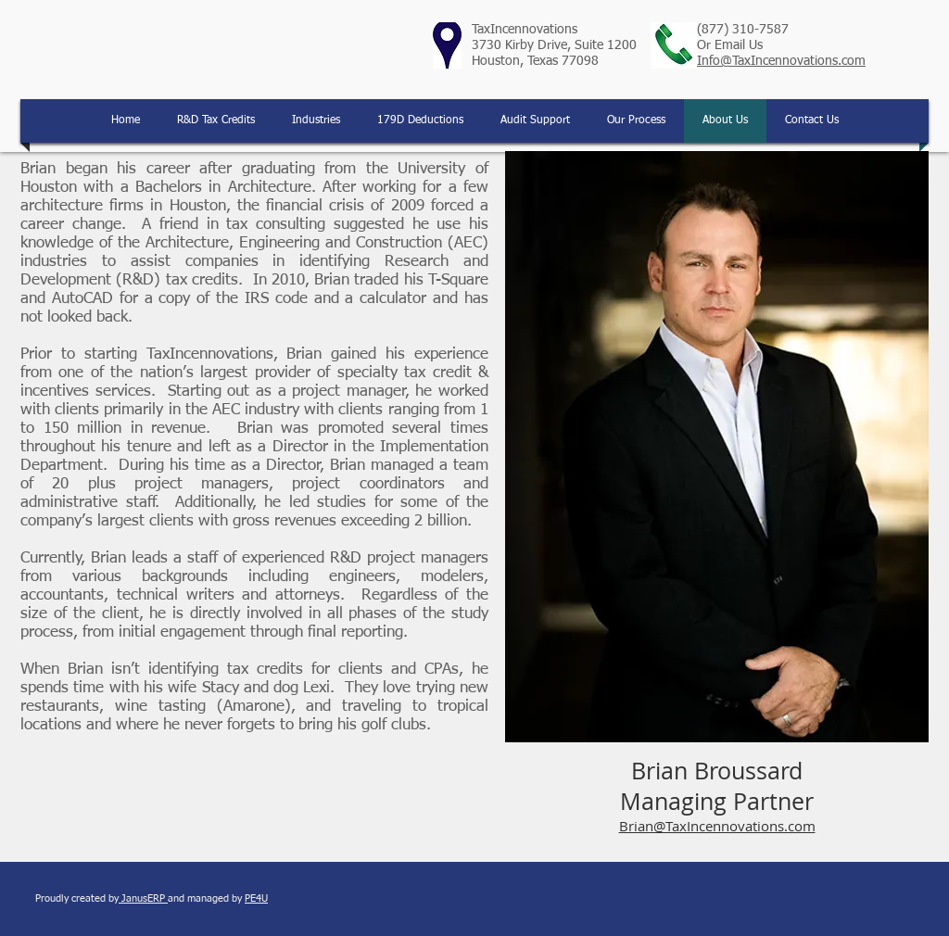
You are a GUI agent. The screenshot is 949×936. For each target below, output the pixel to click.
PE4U (256, 898)
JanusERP (143, 898)
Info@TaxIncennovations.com (781, 61)
